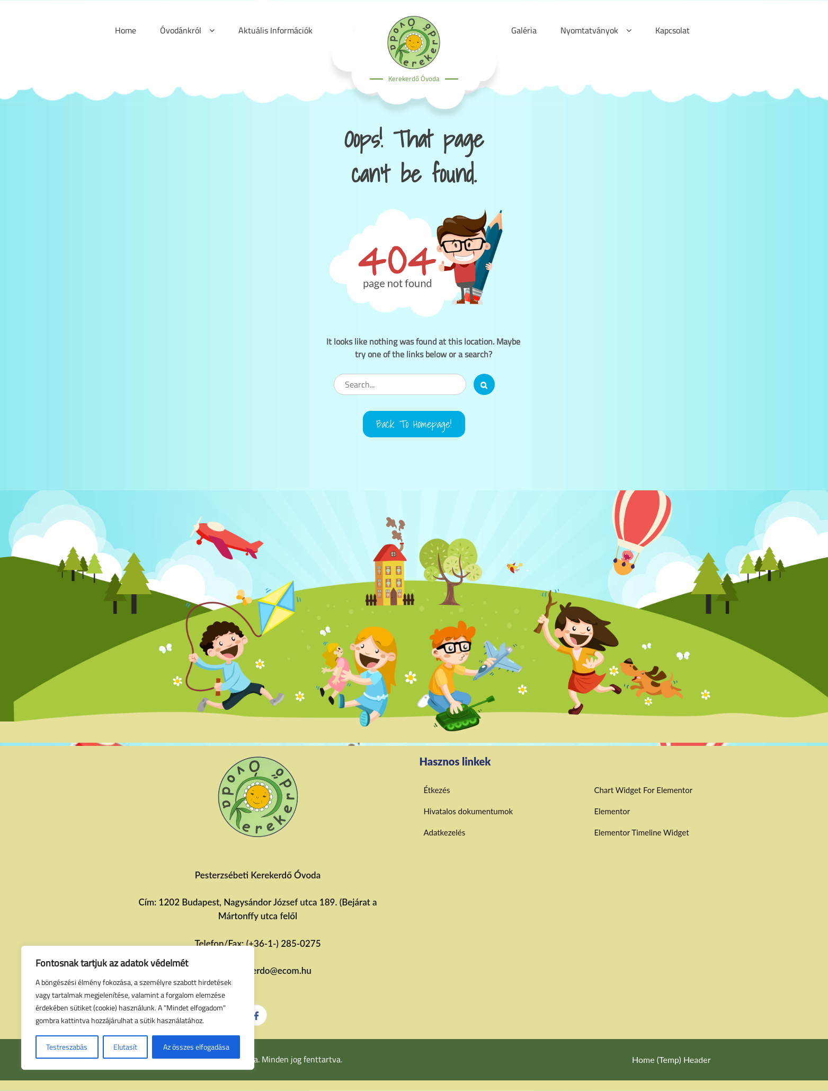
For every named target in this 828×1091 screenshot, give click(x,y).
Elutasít (125, 1046)
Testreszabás (66, 1046)
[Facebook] (256, 1015)
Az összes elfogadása (196, 1046)
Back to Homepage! (414, 424)
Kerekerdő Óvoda (414, 78)
